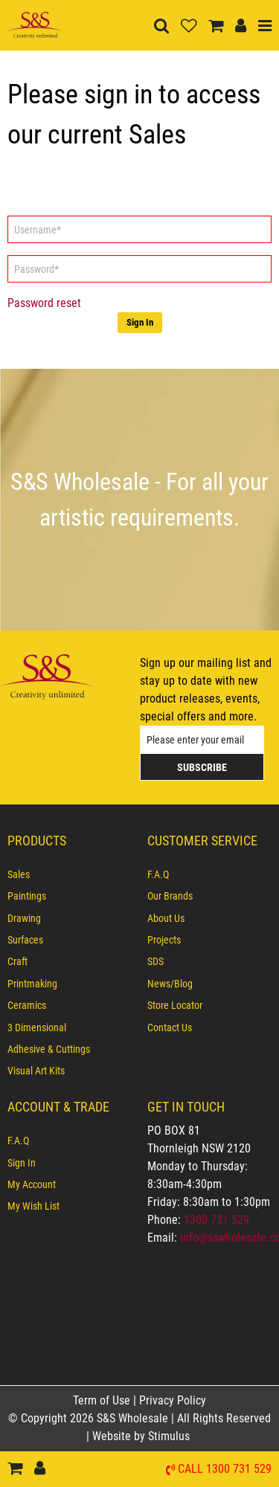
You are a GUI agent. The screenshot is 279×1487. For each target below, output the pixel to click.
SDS (155, 961)
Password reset (44, 303)
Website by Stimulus (142, 1436)
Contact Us (169, 1027)
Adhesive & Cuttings (48, 1049)
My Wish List (33, 1206)
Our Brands (170, 896)
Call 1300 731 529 (225, 1469)
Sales (18, 874)
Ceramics (26, 1005)
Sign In (139, 322)
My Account (31, 1184)
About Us (166, 918)
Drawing (24, 918)
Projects (164, 940)
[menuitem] (69, 874)
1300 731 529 (216, 1220)
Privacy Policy (172, 1400)
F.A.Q (158, 874)
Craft (17, 961)
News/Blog (170, 984)
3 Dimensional (36, 1027)
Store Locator (174, 1005)
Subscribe (202, 767)
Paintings (26, 896)
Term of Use (103, 1400)
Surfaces (25, 940)
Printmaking (32, 984)
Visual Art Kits (36, 1071)
